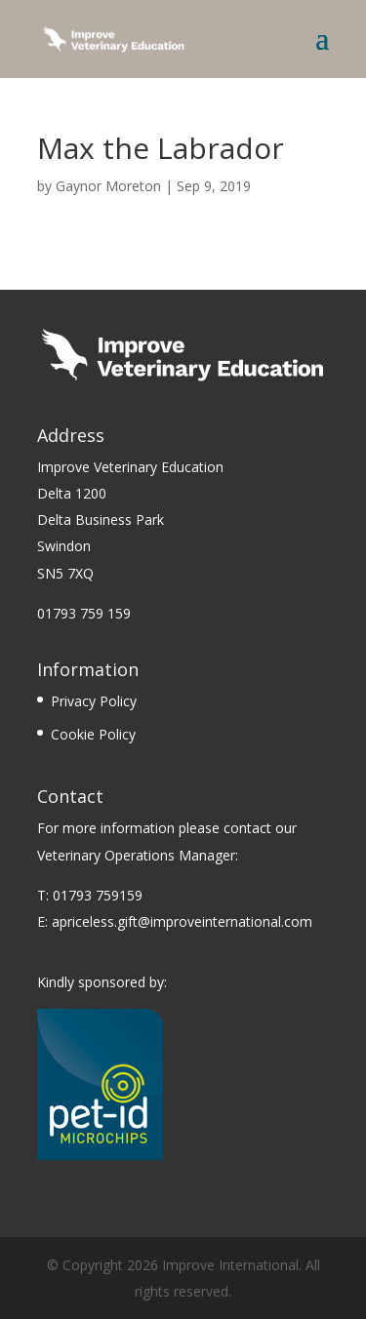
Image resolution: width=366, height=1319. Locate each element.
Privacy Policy (94, 701)
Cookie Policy (93, 734)
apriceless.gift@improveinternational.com (182, 921)
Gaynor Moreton (108, 186)
